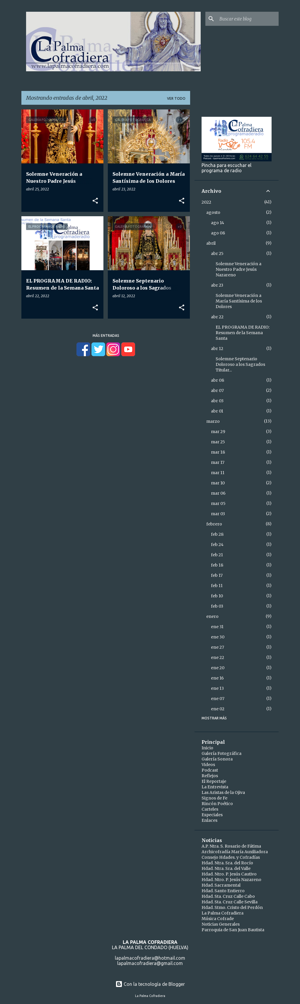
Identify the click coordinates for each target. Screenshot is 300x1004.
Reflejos (210, 775)
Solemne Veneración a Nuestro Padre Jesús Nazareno (238, 269)
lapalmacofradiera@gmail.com (150, 963)
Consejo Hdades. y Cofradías (231, 857)
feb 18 (217, 565)
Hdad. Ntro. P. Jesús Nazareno (231, 879)
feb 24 (217, 544)
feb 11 (217, 585)
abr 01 (217, 411)
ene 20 (217, 667)
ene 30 (217, 637)
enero (212, 616)
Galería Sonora (217, 759)
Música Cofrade (218, 918)
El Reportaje (214, 781)
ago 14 (217, 222)
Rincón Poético (217, 803)
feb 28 (217, 534)
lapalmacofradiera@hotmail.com (150, 958)
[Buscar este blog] (248, 19)
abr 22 (217, 317)
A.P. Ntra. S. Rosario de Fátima (231, 846)
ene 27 (217, 647)
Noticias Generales (221, 924)
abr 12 (217, 348)
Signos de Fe (214, 798)
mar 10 (218, 483)
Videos (208, 764)
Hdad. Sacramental (221, 885)
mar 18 (218, 452)
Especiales (212, 814)
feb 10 (217, 596)
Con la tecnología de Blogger (150, 984)
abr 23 (217, 285)
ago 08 (218, 233)
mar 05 (218, 503)
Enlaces (209, 820)
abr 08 (217, 380)
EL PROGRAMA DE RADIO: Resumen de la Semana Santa (243, 332)
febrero (214, 524)
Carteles (210, 809)
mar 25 (218, 441)
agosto (213, 212)
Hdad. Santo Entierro (223, 890)
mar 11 (217, 472)
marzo (213, 421)
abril (211, 243)
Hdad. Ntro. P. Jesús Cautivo (229, 874)
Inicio (207, 748)
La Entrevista (215, 787)
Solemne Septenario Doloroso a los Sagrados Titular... (240, 364)
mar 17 (217, 462)
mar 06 (218, 493)
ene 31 (217, 626)
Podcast (210, 770)
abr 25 (217, 253)
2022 (206, 202)
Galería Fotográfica (221, 753)
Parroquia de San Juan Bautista (233, 929)
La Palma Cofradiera (222, 913)
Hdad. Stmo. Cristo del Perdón (232, 907)
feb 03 (217, 606)
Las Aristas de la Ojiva (223, 792)
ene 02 (217, 708)
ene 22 (217, 657)
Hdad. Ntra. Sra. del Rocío (227, 863)
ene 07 (217, 698)
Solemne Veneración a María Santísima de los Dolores (239, 301)
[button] (95, 201)
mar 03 (218, 513)
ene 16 (217, 678)
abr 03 (217, 400)
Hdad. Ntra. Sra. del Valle (226, 868)
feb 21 (217, 554)
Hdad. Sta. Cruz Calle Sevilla (230, 902)
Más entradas (106, 335)
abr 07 (217, 390)
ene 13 (217, 688)
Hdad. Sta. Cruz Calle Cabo (228, 896)
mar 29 (218, 431)
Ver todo (176, 98)
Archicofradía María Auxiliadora (235, 851)
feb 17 (217, 575)
